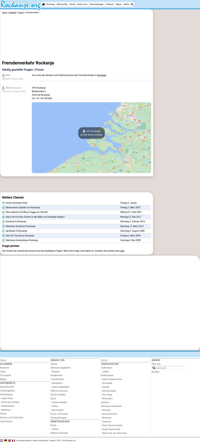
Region (119, 4)
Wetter (126, 4)
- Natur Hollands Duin (111, 379)
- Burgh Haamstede (110, 429)
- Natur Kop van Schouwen (114, 433)
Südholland (106, 367)
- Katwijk (105, 387)
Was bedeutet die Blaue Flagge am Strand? (25, 212)
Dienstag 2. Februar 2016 (132, 221)
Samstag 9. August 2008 (132, 231)
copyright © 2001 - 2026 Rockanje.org (62, 440)
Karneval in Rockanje (14, 221)
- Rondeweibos (7, 406)
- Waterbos (5, 410)
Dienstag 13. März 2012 (132, 226)
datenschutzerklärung (40, 440)
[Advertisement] (177, 80)
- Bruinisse (106, 417)
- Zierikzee (106, 421)
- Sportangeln (57, 410)
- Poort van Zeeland (9, 402)
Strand (72, 4)
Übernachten (62, 4)
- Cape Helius (6, 398)
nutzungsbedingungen (23, 440)
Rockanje (51, 4)
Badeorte (4, 367)
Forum (104, 360)
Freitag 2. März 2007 (130, 207)
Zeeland (105, 402)
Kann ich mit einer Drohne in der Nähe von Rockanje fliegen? (33, 217)
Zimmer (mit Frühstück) (11, 417)
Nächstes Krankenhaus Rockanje (20, 240)
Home (3, 360)
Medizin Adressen (59, 433)
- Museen (55, 371)
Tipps (3, 371)
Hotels (3, 413)
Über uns (156, 364)
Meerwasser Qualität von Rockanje (21, 207)
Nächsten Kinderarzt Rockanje (18, 226)
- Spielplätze (57, 383)
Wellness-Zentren (59, 391)
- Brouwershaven (109, 414)
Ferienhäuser (6, 394)
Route (53, 425)
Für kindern (5, 375)
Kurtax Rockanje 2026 (14, 203)
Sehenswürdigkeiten (60, 367)
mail (122, 251)
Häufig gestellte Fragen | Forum (23, 69)
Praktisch (110, 4)
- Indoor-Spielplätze (60, 387)
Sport (53, 398)
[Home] (43, 4)
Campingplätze (7, 390)
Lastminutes (6, 421)
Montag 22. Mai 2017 (130, 217)
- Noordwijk (106, 383)
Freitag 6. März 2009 (130, 235)
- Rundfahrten (57, 379)
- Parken (55, 429)
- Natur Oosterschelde (112, 425)
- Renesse (106, 410)
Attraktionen (57, 375)
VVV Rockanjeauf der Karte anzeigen (91, 133)
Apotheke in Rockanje (14, 231)
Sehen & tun (82, 4)
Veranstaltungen (96, 4)
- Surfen (54, 406)
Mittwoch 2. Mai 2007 (131, 212)
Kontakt (155, 372)
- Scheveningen (108, 391)
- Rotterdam (107, 398)
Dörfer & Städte (58, 394)
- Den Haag (106, 394)
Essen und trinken (59, 414)
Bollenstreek (107, 375)
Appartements (7, 387)
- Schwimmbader (59, 402)
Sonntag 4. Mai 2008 (130, 240)
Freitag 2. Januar (128, 203)
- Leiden (105, 371)
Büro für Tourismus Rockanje (18, 235)
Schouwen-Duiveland (111, 406)
